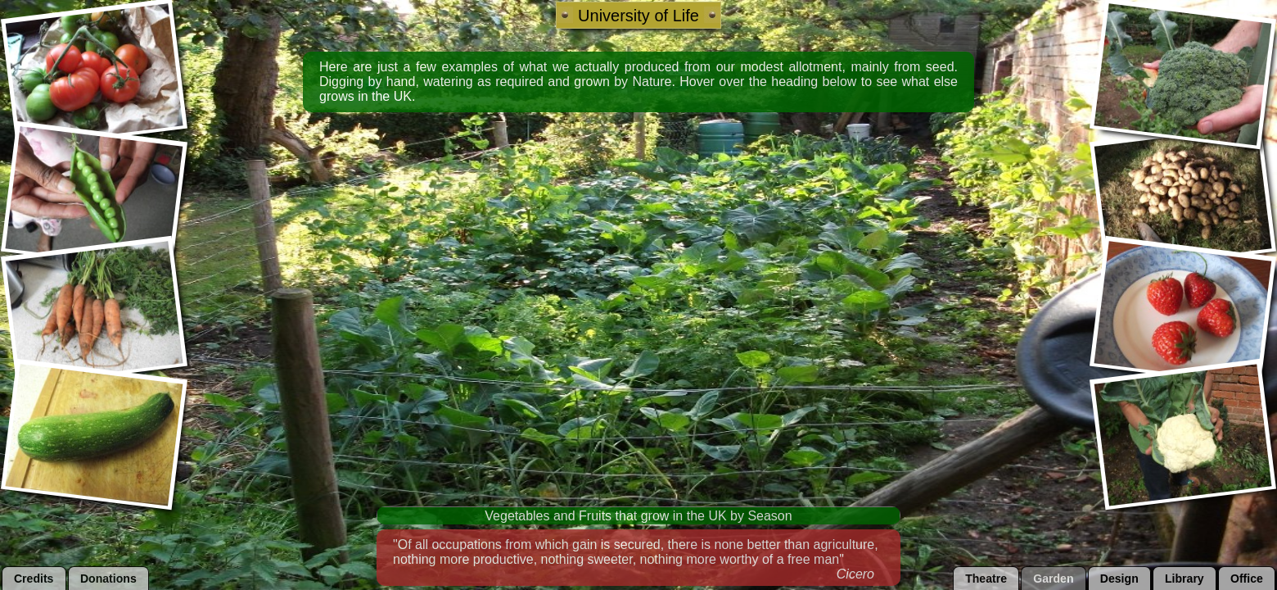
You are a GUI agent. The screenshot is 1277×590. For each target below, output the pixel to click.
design (1119, 578)
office (1246, 578)
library (1184, 578)
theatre (986, 578)
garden (1053, 578)
